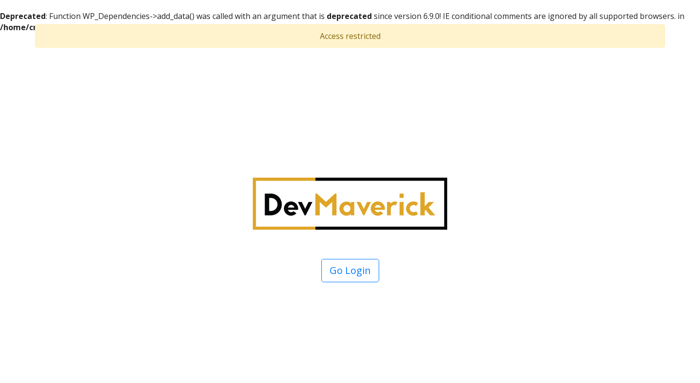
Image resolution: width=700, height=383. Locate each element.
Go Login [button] (350, 270)
